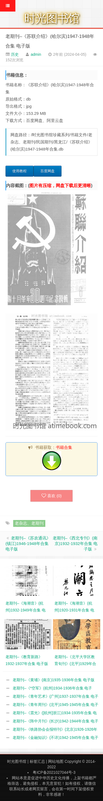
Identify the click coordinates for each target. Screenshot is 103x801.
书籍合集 (64, 447)
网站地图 (55, 761)
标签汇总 (37, 761)
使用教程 (19, 171)
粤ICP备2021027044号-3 (54, 772)
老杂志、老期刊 (29, 523)
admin (36, 54)
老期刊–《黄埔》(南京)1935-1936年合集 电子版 (53, 680)
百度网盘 (47, 171)
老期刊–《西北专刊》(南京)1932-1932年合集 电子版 (75, 543)
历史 (14, 54)
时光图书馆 (16, 761)
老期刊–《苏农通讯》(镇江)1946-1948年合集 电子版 (28, 543)
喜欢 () (51, 495)
